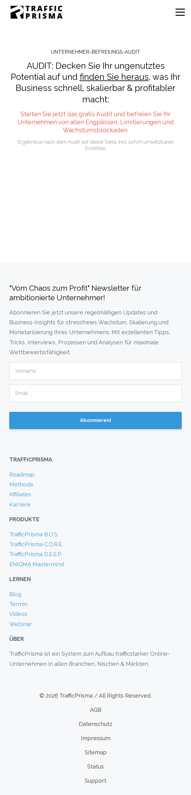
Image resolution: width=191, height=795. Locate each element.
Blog (15, 594)
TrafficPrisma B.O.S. (33, 534)
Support (95, 780)
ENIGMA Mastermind (36, 564)
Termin (18, 604)
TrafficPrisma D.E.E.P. (35, 554)
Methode (21, 484)
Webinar (20, 624)
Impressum (95, 738)
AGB (95, 710)
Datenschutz (95, 724)
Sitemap (96, 752)
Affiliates (20, 494)
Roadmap (22, 474)
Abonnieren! (95, 420)
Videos (18, 614)
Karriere (20, 504)
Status (95, 766)
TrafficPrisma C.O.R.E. (36, 544)
